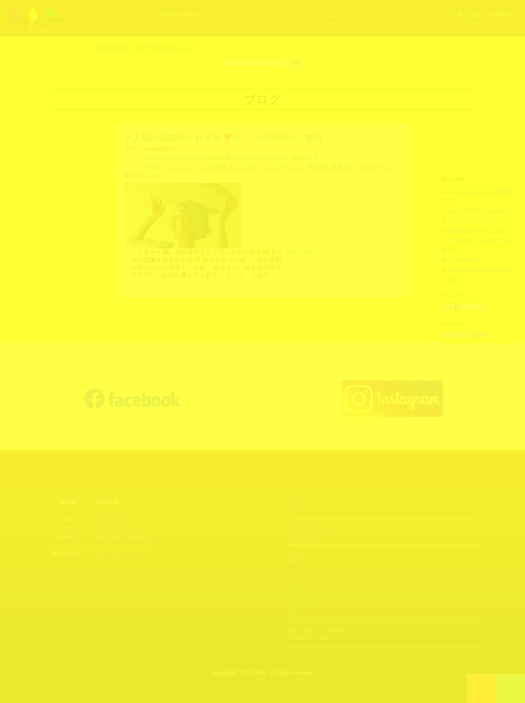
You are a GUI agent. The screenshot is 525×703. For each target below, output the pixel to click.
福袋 (313, 165)
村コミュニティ (254, 157)
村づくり (274, 165)
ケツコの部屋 (199, 157)
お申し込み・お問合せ (482, 18)
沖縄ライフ (284, 157)
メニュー (331, 18)
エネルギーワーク (164, 157)
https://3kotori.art (111, 543)
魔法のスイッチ (383, 165)
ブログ (255, 18)
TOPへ (481, 688)
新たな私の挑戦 (457, 235)
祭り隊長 (296, 165)
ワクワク (253, 165)
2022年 (152, 165)
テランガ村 (230, 165)
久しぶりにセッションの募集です (474, 190)
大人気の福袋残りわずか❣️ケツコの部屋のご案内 (223, 137)
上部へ (510, 688)
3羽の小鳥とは (180, 18)
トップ (104, 18)
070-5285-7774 (109, 509)
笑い (324, 165)
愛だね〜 (225, 157)
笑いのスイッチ (348, 165)
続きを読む (300, 242)
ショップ (406, 18)
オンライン (173, 165)
